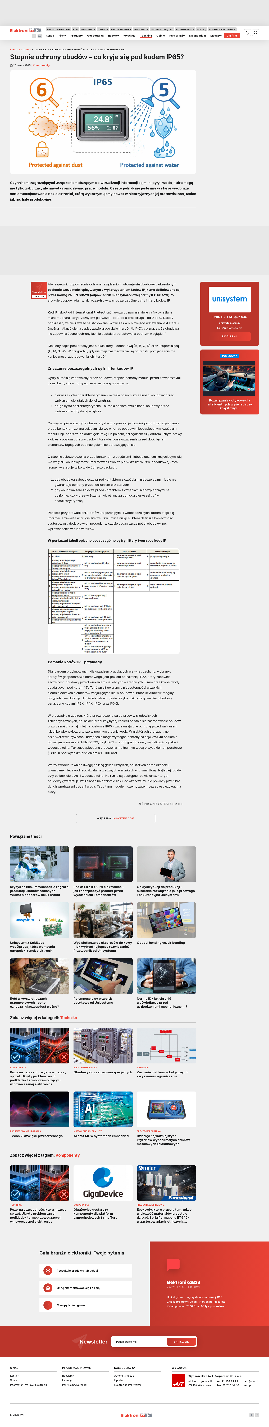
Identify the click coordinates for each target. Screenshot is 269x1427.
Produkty (76, 35)
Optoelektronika (185, 29)
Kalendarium (197, 35)
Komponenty (88, 29)
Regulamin (68, 1375)
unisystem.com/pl (229, 323)
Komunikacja (141, 29)
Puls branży (177, 35)
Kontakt (14, 1375)
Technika (146, 35)
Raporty (113, 35)
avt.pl (247, 1385)
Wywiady (129, 35)
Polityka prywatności (74, 1384)
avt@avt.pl (251, 1381)
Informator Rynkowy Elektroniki (28, 1384)
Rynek (50, 35)
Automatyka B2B (124, 1375)
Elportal (118, 1380)
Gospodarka (95, 35)
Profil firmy (229, 336)
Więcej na (115, 818)
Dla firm (232, 35)
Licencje (67, 1380)
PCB (75, 29)
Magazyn (216, 35)
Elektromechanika (121, 29)
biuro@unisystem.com (229, 328)
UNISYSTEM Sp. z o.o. (229, 317)
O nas (13, 1380)
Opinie (160, 35)
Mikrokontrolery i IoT (162, 29)
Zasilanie (103, 29)
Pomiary (201, 29)
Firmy (62, 35)
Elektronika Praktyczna (128, 1384)
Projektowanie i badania (222, 29)
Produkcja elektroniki (58, 29)
